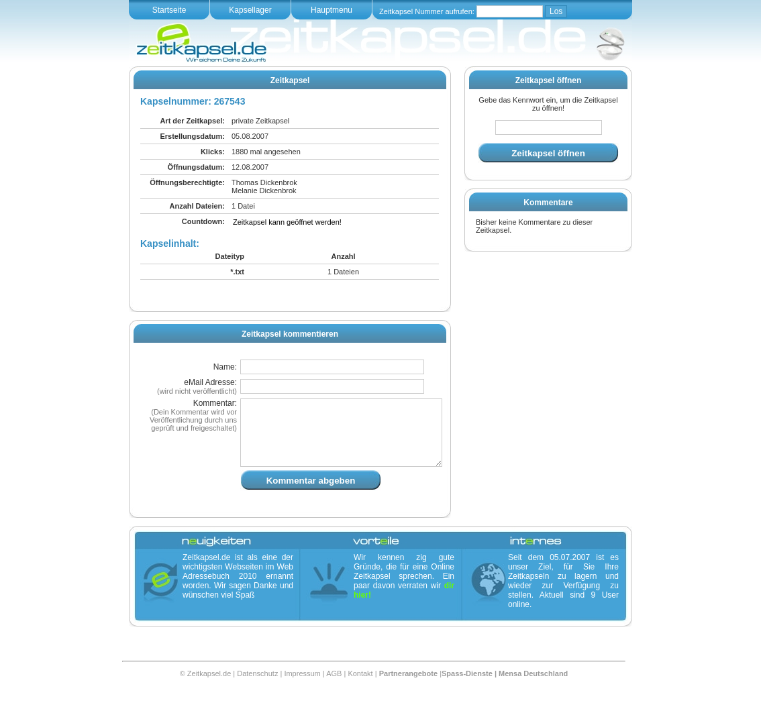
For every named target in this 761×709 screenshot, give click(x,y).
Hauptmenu (331, 10)
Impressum (302, 690)
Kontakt (360, 690)
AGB (334, 690)
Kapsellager (250, 10)
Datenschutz (257, 690)
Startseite (169, 10)
